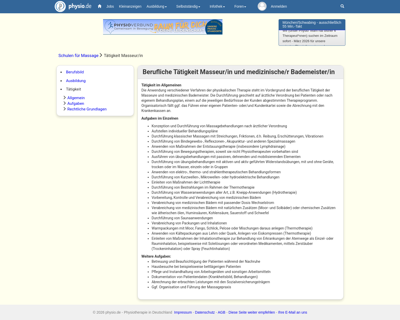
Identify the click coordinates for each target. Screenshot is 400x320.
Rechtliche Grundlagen (87, 109)
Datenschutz (205, 312)
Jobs (110, 6)
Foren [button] (240, 6)
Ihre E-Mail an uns (292, 312)
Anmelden (279, 6)
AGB (222, 312)
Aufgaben (75, 103)
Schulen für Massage (78, 55)
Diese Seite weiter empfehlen (252, 312)
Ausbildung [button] (157, 6)
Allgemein (76, 98)
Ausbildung (76, 80)
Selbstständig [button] (188, 6)
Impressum (183, 312)
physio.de (71, 6)
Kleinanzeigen (130, 6)
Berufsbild (75, 72)
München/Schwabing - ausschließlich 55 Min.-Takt (312, 24)
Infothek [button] (217, 6)
